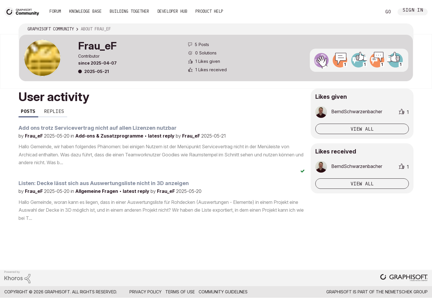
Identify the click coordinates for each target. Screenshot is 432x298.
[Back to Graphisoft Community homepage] (23, 11)
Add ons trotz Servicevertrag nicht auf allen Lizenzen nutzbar (98, 128)
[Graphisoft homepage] (404, 278)
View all (362, 129)
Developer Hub (172, 11)
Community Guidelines (223, 291)
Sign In (413, 10)
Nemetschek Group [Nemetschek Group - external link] (406, 291)
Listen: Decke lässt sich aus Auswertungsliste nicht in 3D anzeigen (104, 183)
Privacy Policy (145, 291)
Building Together (129, 11)
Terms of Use (180, 291)
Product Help (209, 11)
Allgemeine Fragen (97, 191)
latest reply (162, 136)
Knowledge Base (85, 11)
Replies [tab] (54, 111)
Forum (55, 11)
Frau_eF (34, 136)
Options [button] (405, 29)
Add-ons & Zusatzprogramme (109, 136)
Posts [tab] (28, 111)
